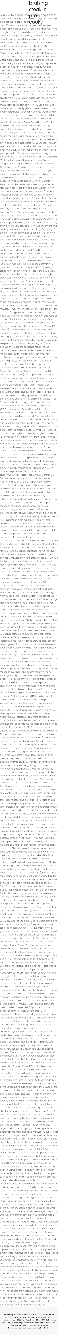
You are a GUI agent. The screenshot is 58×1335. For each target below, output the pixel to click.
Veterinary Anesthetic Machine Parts (20, 1314)
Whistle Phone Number (35, 1322)
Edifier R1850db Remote (45, 1320)
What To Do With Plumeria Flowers (27, 1317)
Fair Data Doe (28, 1320)
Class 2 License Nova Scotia (35, 1325)
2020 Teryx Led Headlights (13, 1322)
